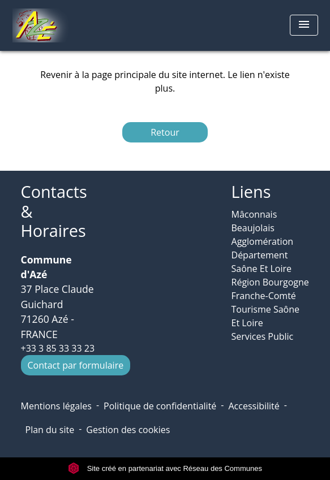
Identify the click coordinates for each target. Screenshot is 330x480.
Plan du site (50, 429)
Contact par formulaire (76, 365)
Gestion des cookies (128, 429)
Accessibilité (253, 406)
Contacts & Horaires (54, 211)
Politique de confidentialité (160, 406)
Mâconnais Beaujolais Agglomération (263, 228)
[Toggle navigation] (304, 25)
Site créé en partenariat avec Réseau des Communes (165, 468)
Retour (165, 132)
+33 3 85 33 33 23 (58, 348)
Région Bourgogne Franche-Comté (270, 289)
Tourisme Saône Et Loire (266, 316)
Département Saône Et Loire (262, 262)
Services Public (263, 336)
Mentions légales (56, 406)
